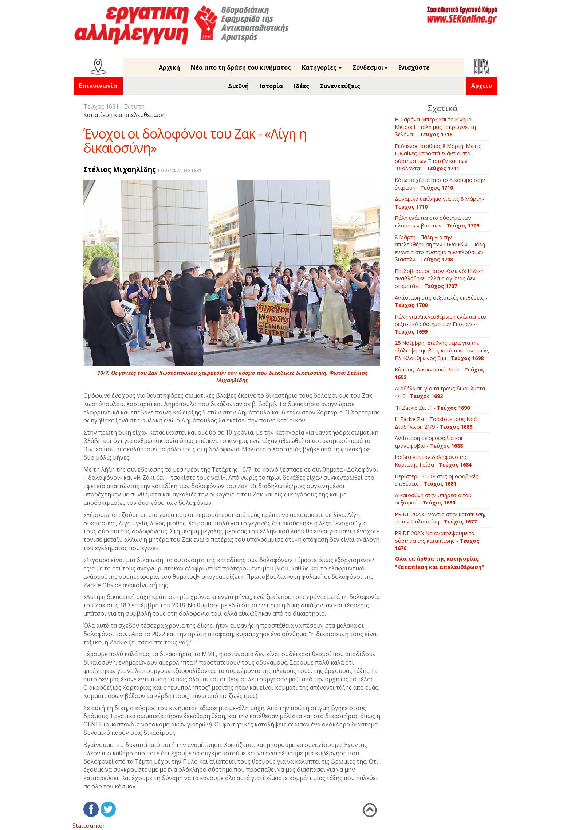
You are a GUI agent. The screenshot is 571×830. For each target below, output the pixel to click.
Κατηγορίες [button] (322, 67)
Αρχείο (481, 86)
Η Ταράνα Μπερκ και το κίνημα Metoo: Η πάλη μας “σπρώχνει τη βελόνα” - (435, 127)
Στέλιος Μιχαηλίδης (119, 169)
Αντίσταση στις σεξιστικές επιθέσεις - (441, 301)
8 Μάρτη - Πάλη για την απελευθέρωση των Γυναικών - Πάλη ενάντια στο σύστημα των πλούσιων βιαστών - (440, 248)
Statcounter (88, 826)
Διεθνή (238, 86)
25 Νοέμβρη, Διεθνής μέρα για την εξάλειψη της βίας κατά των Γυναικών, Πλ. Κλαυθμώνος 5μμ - (442, 350)
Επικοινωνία (98, 86)
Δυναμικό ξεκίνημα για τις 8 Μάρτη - (440, 202)
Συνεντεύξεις (340, 86)
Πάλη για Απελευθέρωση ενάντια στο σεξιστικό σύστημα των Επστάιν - (440, 324)
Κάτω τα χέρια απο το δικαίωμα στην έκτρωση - (440, 183)
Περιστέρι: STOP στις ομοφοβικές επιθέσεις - (437, 480)
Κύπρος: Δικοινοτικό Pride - (439, 373)
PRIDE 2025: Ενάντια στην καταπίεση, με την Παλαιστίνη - (440, 518)
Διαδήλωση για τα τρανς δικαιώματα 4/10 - (440, 392)
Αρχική (169, 67)
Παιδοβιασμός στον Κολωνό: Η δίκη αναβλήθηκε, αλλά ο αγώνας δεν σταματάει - (439, 278)
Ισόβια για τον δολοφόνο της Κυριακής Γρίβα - (433, 460)
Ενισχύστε (413, 67)
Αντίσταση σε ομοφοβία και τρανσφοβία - (429, 442)
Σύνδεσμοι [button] (370, 67)
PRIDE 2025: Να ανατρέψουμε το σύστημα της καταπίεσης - (437, 541)
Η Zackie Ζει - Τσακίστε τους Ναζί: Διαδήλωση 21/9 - (437, 423)
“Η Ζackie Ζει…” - (432, 407)
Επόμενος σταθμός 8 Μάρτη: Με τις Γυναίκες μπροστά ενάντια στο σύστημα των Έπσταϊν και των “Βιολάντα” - (438, 157)
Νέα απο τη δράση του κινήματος (241, 67)
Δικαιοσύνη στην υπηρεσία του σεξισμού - (433, 499)
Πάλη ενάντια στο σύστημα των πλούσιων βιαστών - (437, 221)
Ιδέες (301, 86)
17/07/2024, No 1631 (179, 170)
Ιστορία (271, 86)
